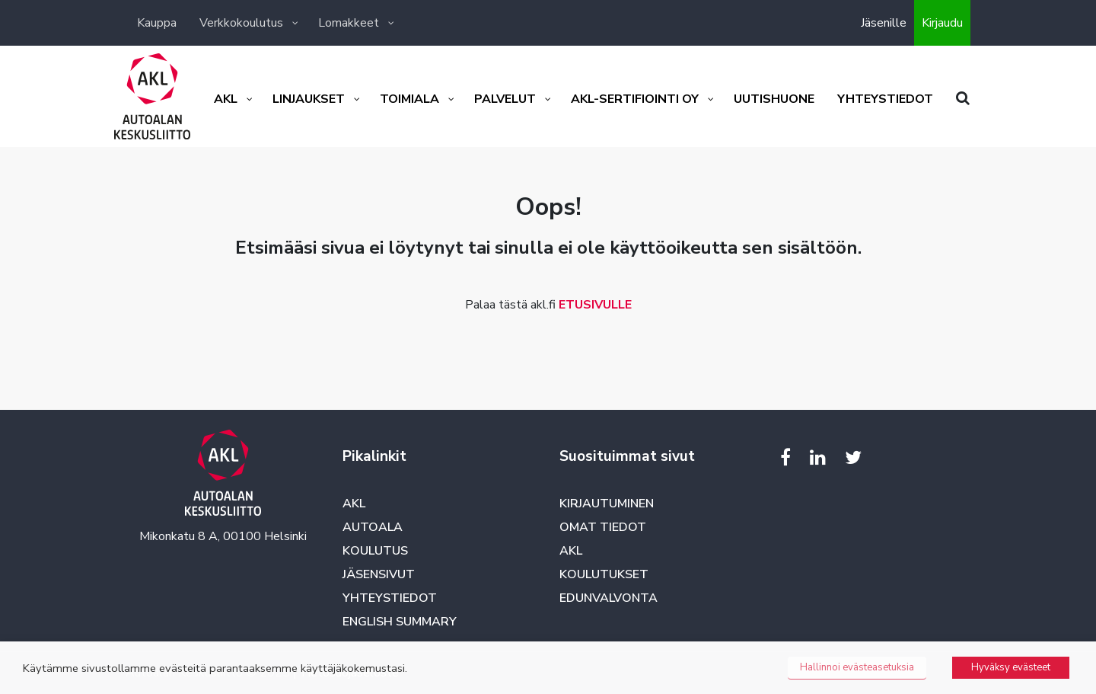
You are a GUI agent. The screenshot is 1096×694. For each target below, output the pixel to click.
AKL (353, 503)
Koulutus (375, 550)
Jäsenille (883, 22)
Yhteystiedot (389, 598)
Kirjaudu (942, 22)
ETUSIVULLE (595, 304)
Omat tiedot (602, 527)
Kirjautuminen (606, 503)
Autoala (372, 527)
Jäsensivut (378, 574)
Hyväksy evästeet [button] (1010, 667)
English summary (399, 621)
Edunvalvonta (608, 598)
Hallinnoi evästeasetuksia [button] (857, 667)
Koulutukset (603, 574)
